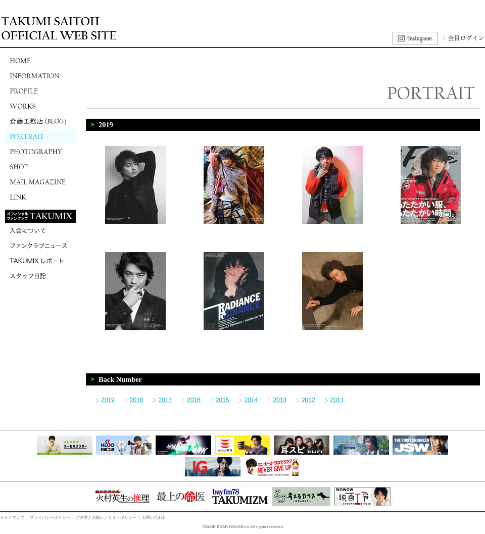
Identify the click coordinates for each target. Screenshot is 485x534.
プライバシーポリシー (50, 517)
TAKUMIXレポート (40, 260)
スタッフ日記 (40, 275)
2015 (222, 400)
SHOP (40, 166)
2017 (165, 400)
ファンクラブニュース (40, 245)
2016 (194, 400)
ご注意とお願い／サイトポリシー (106, 517)
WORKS (40, 106)
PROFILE (40, 91)
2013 (279, 400)
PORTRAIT (40, 136)
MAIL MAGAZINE (40, 181)
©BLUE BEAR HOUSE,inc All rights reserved (242, 526)
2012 (308, 400)
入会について (40, 230)
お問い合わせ (154, 517)
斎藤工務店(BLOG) (40, 121)
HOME (40, 60)
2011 (337, 400)
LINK (40, 197)
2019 (108, 400)
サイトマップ (12, 517)
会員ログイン (462, 38)
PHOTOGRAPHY (40, 151)
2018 (136, 400)
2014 (251, 400)
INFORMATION (40, 75)
